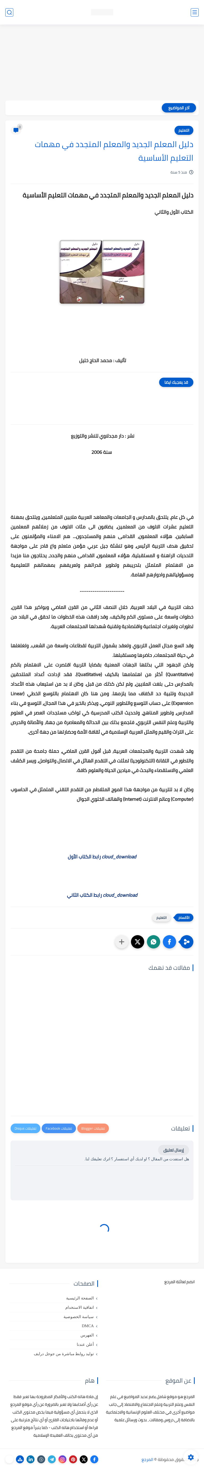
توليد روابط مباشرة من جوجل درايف (64, 1354)
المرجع (147, 1459)
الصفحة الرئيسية (80, 1298)
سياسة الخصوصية (78, 1317)
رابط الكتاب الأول (102, 856)
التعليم (183, 130)
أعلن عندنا (85, 1344)
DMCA (88, 1326)
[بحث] (9, 12)
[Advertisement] (102, 63)
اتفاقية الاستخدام (79, 1307)
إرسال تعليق (173, 1150)
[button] (169, 941)
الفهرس (87, 1335)
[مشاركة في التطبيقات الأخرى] (121, 941)
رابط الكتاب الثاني (102, 895)
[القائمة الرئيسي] (195, 12)
